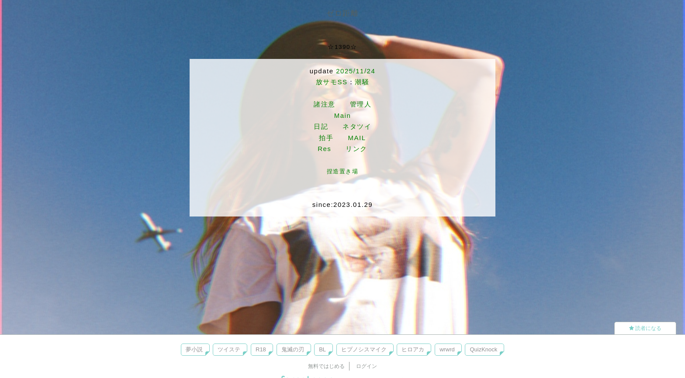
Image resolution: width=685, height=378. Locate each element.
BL (322, 349)
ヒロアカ (412, 349)
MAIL (357, 137)
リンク (356, 148)
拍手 (326, 137)
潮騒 (362, 82)
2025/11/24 (355, 71)
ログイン (366, 366)
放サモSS (332, 82)
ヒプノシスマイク (364, 349)
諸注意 (325, 104)
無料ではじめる (326, 366)
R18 (261, 349)
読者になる (645, 328)
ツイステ (229, 349)
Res (324, 148)
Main (342, 115)
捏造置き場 (343, 171)
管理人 (361, 104)
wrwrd (447, 349)
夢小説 (194, 349)
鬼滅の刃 (292, 349)
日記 (321, 126)
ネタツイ (356, 126)
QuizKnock (483, 349)
